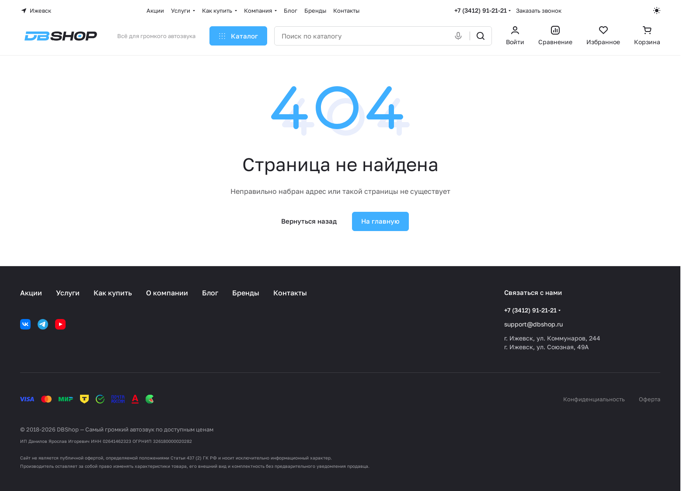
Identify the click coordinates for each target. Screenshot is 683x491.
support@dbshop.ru (533, 324)
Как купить (113, 292)
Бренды (245, 292)
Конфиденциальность (594, 399)
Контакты (290, 292)
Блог (210, 292)
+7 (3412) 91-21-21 (480, 10)
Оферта (649, 399)
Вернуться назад (309, 221)
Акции (31, 292)
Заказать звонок (538, 10)
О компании (167, 292)
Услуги (68, 292)
